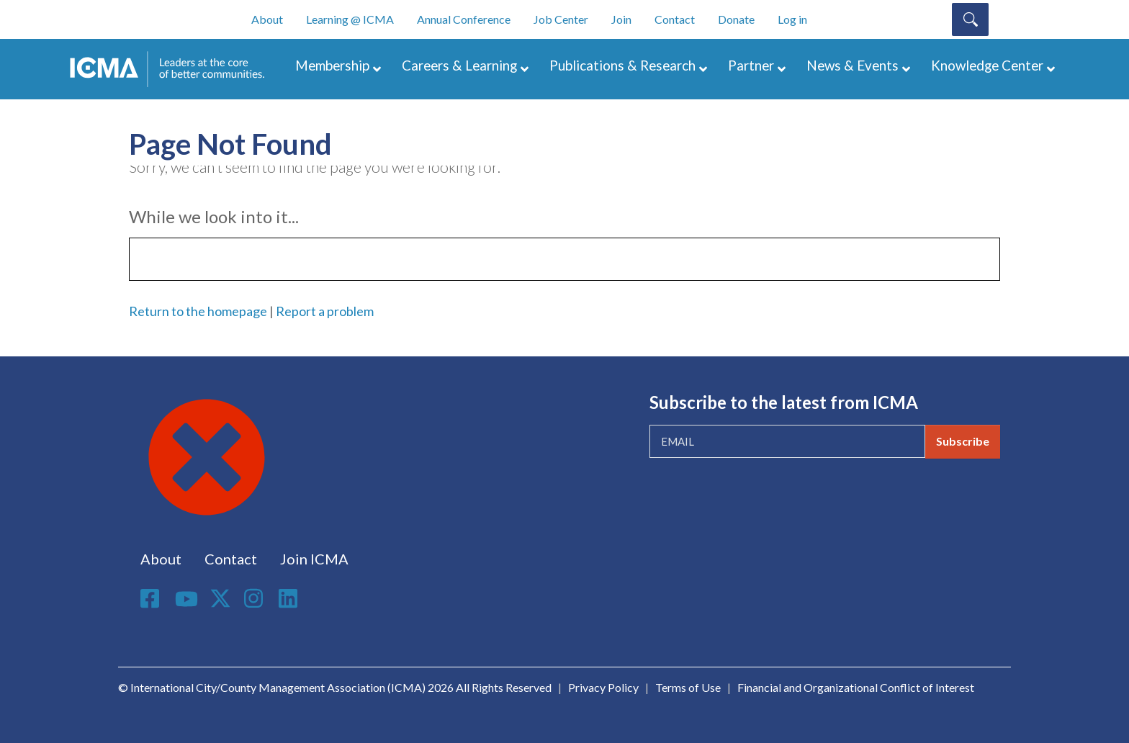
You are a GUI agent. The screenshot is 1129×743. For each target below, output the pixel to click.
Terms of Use (688, 687)
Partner (751, 65)
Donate (736, 19)
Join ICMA (314, 558)
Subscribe (962, 441)
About (267, 19)
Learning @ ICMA (350, 19)
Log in (792, 19)
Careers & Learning (459, 65)
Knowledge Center (987, 65)
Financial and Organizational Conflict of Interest (855, 687)
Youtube (186, 600)
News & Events (852, 65)
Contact (675, 19)
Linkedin (290, 598)
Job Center (561, 19)
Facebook (151, 598)
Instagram (255, 598)
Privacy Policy (603, 687)
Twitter (221, 598)
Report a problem (325, 311)
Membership (332, 65)
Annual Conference (463, 19)
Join (621, 19)
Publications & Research (622, 65)
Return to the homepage (198, 311)
